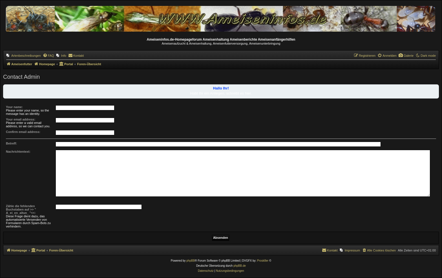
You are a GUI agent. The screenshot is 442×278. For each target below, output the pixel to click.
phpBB (190, 260)
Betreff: (11, 143)
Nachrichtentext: (18, 151)
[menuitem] (23, 55)
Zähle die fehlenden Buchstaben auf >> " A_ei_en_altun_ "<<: (21, 209)
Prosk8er (262, 260)
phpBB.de (239, 265)
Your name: (14, 107)
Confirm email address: (23, 131)
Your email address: (20, 119)
